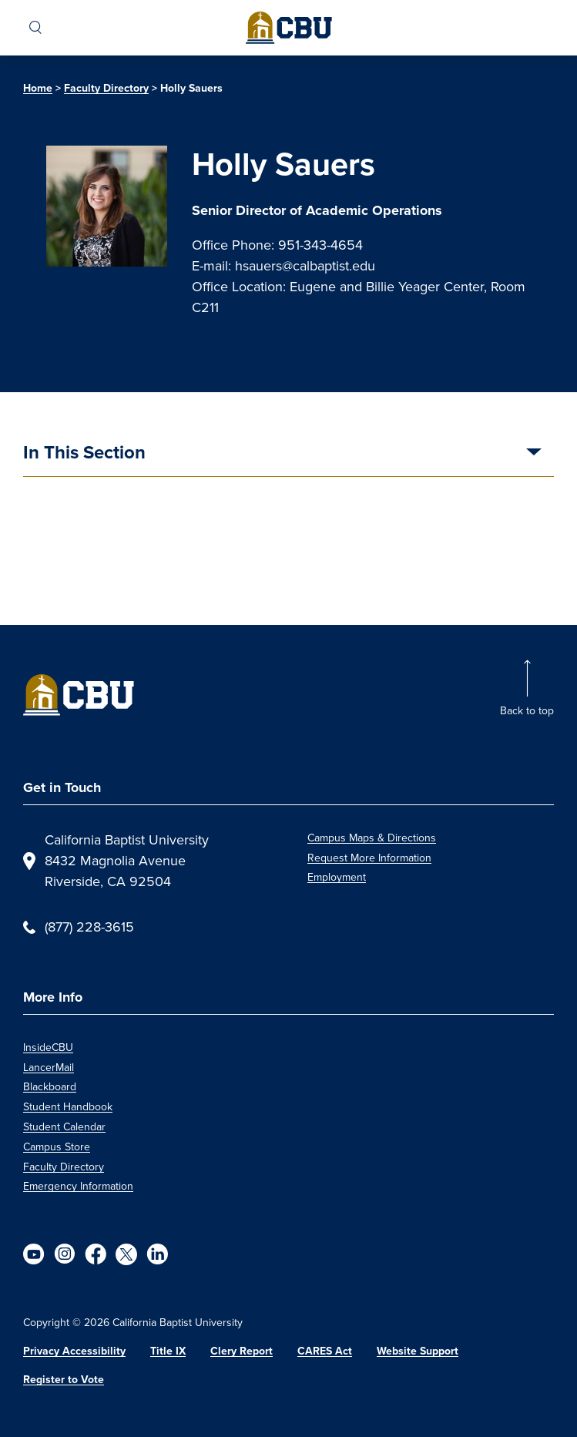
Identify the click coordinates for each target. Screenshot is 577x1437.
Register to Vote (63, 1380)
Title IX (168, 1351)
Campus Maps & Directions (371, 838)
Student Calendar (64, 1127)
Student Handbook (67, 1107)
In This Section (84, 454)
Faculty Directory (106, 88)
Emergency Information (78, 1186)
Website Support (417, 1351)
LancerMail (48, 1067)
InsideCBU (48, 1047)
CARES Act (324, 1351)
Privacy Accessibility (74, 1351)
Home (37, 88)
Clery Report (241, 1351)
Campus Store (56, 1147)
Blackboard (49, 1087)
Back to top (527, 711)
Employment (336, 877)
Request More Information (369, 858)
